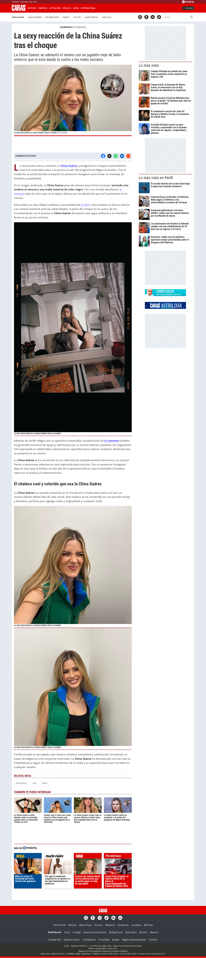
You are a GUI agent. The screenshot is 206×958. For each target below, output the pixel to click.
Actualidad (55, 8)
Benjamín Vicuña (52, 17)
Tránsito (153, 939)
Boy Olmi (77, 17)
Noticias (32, 8)
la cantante (111, 440)
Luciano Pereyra (91, 17)
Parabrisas (123, 925)
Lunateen (136, 925)
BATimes (148, 925)
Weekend (110, 925)
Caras (67, 932)
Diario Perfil (59, 925)
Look (34, 783)
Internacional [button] (88, 8)
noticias (28, 856)
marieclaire (58, 856)
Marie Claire (85, 925)
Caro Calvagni (18, 17)
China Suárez (21, 783)
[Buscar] (176, 17)
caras (88, 856)
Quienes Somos (72, 939)
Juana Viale (106, 17)
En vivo (188, 8)
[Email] (128, 156)
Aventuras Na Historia (95, 932)
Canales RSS (55, 939)
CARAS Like (105, 8)
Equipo (115, 939)
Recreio (143, 932)
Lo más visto (149, 65)
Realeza (67, 8)
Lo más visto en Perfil (156, 177)
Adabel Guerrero (35, 17)
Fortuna (98, 925)
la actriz (85, 205)
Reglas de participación (134, 939)
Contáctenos (89, 939)
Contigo (77, 932)
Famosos (42, 8)
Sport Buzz (131, 932)
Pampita (66, 17)
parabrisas (118, 856)
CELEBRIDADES (66, 27)
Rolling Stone (116, 932)
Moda (76, 8)
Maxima (154, 932)
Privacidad (104, 939)
